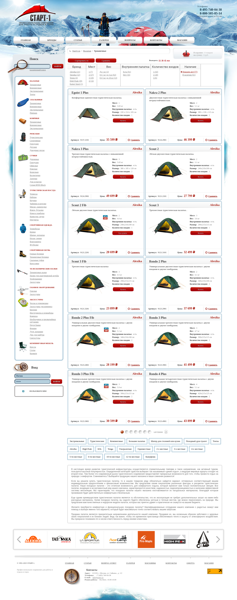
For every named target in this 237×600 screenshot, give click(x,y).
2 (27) (91, 75)
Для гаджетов (35, 182)
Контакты (156, 40)
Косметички (35, 175)
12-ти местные (132, 456)
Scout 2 (154, 149)
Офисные (34, 166)
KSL (100, 449)
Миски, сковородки (38, 207)
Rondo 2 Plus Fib (83, 317)
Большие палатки (137, 441)
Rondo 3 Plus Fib (83, 374)
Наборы (33, 197)
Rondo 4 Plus (157, 374)
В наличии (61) (189, 75)
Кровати (33, 353)
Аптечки (33, 178)
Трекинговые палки (38, 272)
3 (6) (155, 78)
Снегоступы (35, 338)
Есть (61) (127, 72)
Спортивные (35, 140)
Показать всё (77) (189, 72)
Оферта (191, 563)
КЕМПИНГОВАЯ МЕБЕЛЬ (41, 343)
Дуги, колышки (36, 331)
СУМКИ (33, 156)
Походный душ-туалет (196, 441)
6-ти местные (94, 456)
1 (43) (155, 72)
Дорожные (34, 159)
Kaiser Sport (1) (76, 84)
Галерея (104, 40)
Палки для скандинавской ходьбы (44, 275)
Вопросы (130, 40)
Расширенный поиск (38, 70)
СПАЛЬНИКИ (36, 100)
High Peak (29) (76, 81)
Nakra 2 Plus (157, 92)
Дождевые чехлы (37, 150)
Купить (123, 120)
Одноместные (144, 449)
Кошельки (34, 172)
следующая (158, 432)
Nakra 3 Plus (80, 149)
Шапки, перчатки (37, 235)
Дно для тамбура (37, 335)
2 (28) (155, 75)
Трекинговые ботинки (39, 257)
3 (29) (91, 78)
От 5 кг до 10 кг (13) (108, 78)
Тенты (32, 94)
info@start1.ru (97, 577)
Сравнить (106, 60)
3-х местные (179, 449)
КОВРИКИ (34, 118)
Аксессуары (35, 282)
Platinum (33, 113)
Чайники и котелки (38, 203)
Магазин (182, 40)
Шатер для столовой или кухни (165, 441)
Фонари (33, 328)
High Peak (87, 449)
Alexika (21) (75, 72)
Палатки (87, 51)
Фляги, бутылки (37, 210)
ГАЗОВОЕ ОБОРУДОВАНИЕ (42, 287)
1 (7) (91, 72)
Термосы (33, 194)
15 (160, 60)
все (168, 60)
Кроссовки (34, 263)
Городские (34, 144)
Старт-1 (37, 14)
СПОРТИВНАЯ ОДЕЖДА (41, 225)
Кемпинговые (35, 88)
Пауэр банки (35, 325)
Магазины (150, 563)
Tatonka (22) (75, 75)
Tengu (110, 449)
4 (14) (91, 81)
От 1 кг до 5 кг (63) (108, 75)
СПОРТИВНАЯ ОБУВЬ (40, 250)
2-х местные (162, 449)
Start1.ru (76, 51)
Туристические (36, 137)
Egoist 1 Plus (80, 92)
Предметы (34, 220)
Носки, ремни (36, 238)
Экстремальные (36, 91)
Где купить (122, 233)
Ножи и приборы (37, 213)
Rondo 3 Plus (157, 317)
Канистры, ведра (37, 216)
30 (162, 60)
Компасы (34, 316)
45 (165, 60)
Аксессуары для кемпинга (41, 306)
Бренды (51, 40)
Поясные (33, 169)
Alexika (137, 92)
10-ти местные (113, 456)
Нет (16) (126, 75)
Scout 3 (154, 205)
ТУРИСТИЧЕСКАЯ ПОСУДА (43, 190)
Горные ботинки (37, 254)
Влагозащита (35, 241)
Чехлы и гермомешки (39, 303)
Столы (32, 350)
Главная (26, 40)
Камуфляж (150, 456)
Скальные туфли (37, 260)
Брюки (33, 232)
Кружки (33, 200)
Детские (33, 147)
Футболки (34, 245)
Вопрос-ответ (108, 563)
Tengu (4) (74, 78)
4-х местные (197, 449)
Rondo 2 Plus (157, 261)
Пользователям (38, 391)
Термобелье (35, 229)
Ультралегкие (125, 449)
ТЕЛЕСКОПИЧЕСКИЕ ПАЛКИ (43, 269)
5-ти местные (76, 456)
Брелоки (33, 310)
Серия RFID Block (38, 185)
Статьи (78, 40)
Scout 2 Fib (79, 205)
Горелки (33, 291)
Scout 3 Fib (79, 261)
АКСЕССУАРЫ (36, 300)
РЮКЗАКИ (34, 134)
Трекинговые (35, 85)
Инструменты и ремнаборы (41, 313)
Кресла (33, 347)
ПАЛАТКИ (34, 81)
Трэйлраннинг (36, 279)
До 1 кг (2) (104, 72)
